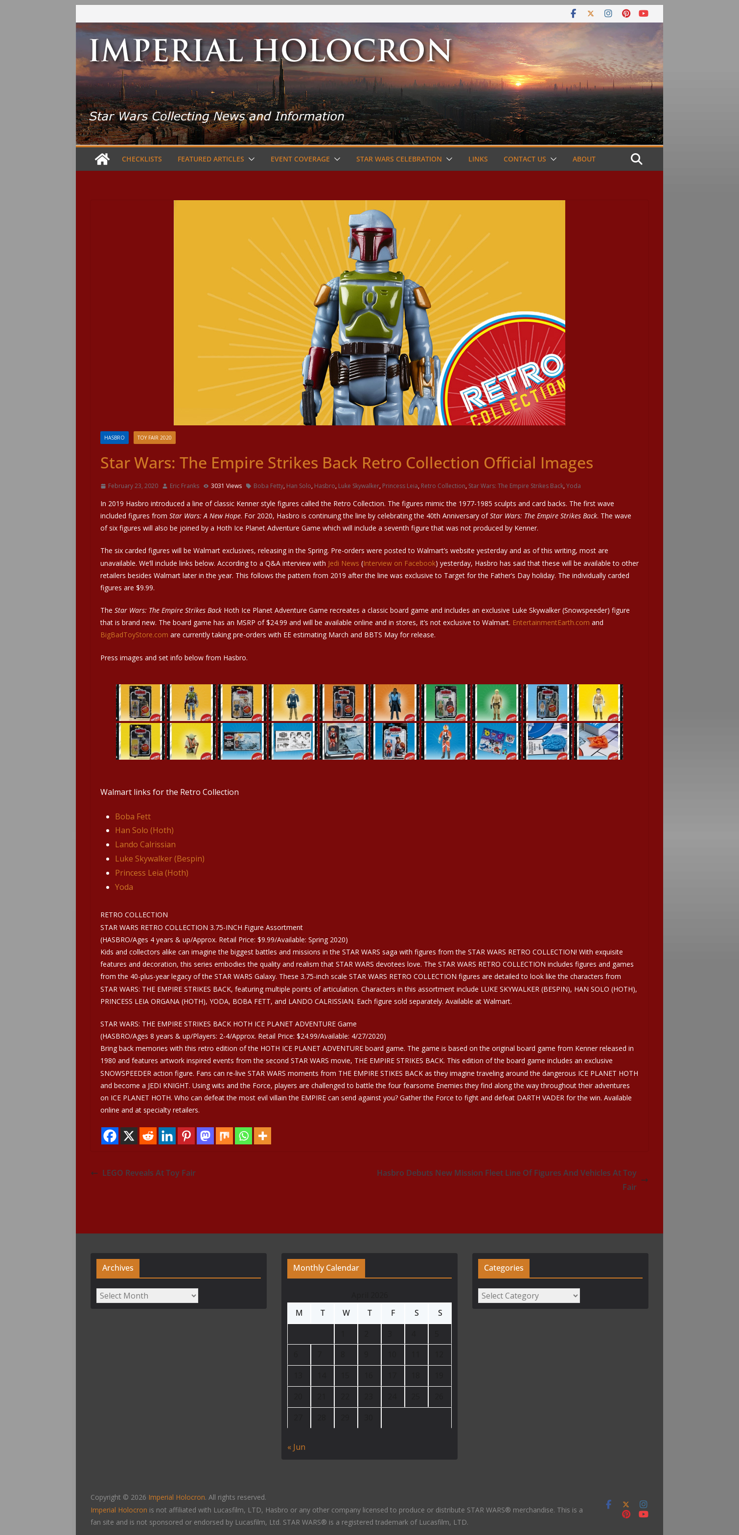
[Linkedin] (167, 1135)
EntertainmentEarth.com (551, 622)
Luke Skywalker (358, 486)
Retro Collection (443, 486)
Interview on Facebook (399, 563)
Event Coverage (300, 158)
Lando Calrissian (145, 844)
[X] (129, 1135)
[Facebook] (109, 1135)
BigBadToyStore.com (134, 634)
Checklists (142, 158)
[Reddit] (148, 1135)
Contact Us (525, 158)
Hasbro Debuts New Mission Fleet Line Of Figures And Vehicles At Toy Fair (512, 1179)
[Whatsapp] (243, 1135)
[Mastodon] (205, 1135)
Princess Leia (400, 486)
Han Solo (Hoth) (144, 830)
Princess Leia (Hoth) (151, 872)
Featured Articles (211, 158)
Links (478, 158)
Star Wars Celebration (399, 158)
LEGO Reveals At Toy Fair (143, 1172)
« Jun (296, 1447)
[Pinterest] (186, 1135)
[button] (249, 159)
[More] (262, 1135)
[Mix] (224, 1135)
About (584, 158)
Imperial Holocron (119, 1509)
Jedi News (343, 563)
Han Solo (298, 486)
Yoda (573, 486)
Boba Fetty (268, 486)
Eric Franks (184, 486)
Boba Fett (133, 816)
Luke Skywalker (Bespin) (160, 858)
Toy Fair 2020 (155, 437)
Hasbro (114, 437)
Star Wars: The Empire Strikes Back (515, 486)
